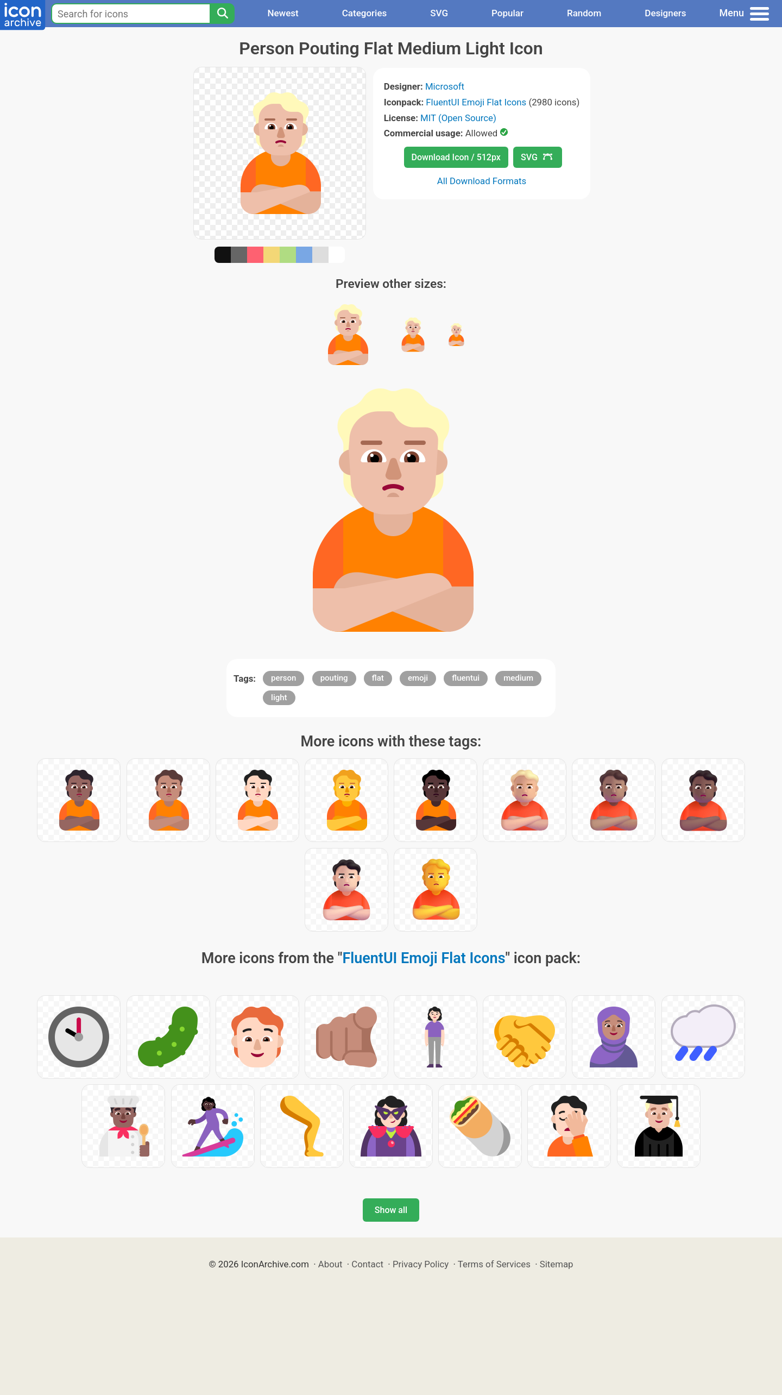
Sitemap (556, 1264)
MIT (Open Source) (458, 117)
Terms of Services (494, 1264)
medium (518, 678)
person (283, 678)
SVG (439, 13)
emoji (418, 678)
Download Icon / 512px (456, 157)
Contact (367, 1264)
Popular (507, 13)
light (279, 697)
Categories (364, 13)
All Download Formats (482, 180)
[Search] (222, 13)
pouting (334, 678)
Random (584, 13)
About (330, 1264)
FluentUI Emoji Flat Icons (476, 102)
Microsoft (444, 86)
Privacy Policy (421, 1264)
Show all (391, 1210)
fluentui (466, 678)
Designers (665, 13)
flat (378, 678)
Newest (282, 13)
